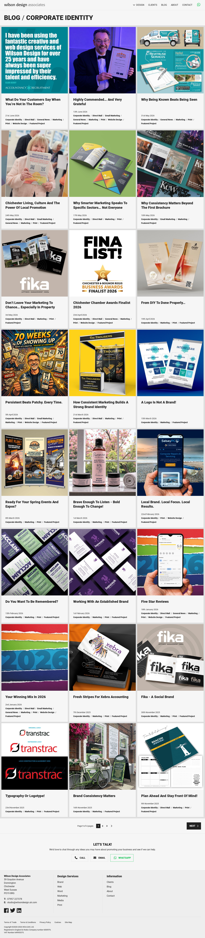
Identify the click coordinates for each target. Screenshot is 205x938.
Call (82, 857)
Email (101, 857)
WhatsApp (124, 857)
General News (43, 119)
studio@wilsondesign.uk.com (22, 902)
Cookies (58, 922)
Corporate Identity (59, 17)
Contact (187, 5)
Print (7, 123)
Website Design (20, 123)
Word (60, 891)
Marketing (57, 119)
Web (59, 886)
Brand (60, 882)
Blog (164, 5)
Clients (152, 5)
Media (60, 900)
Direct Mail (29, 119)
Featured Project (37, 123)
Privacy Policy (45, 922)
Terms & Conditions (28, 922)
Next (192, 826)
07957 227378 (14, 899)
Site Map (68, 922)
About (174, 5)
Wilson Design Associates (24, 5)
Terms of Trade (10, 922)
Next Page (111, 826)
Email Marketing (112, 115)
